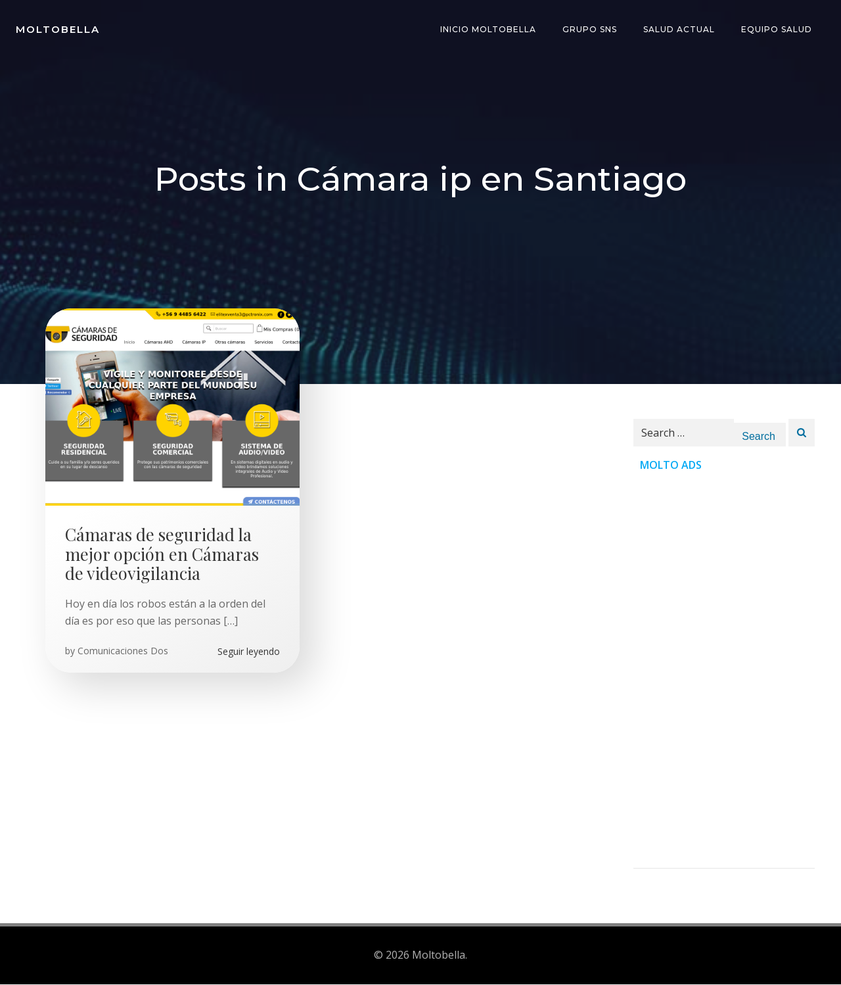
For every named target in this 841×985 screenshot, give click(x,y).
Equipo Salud (776, 29)
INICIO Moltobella (488, 29)
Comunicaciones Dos (123, 651)
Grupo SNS (589, 29)
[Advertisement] (724, 671)
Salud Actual (679, 29)
